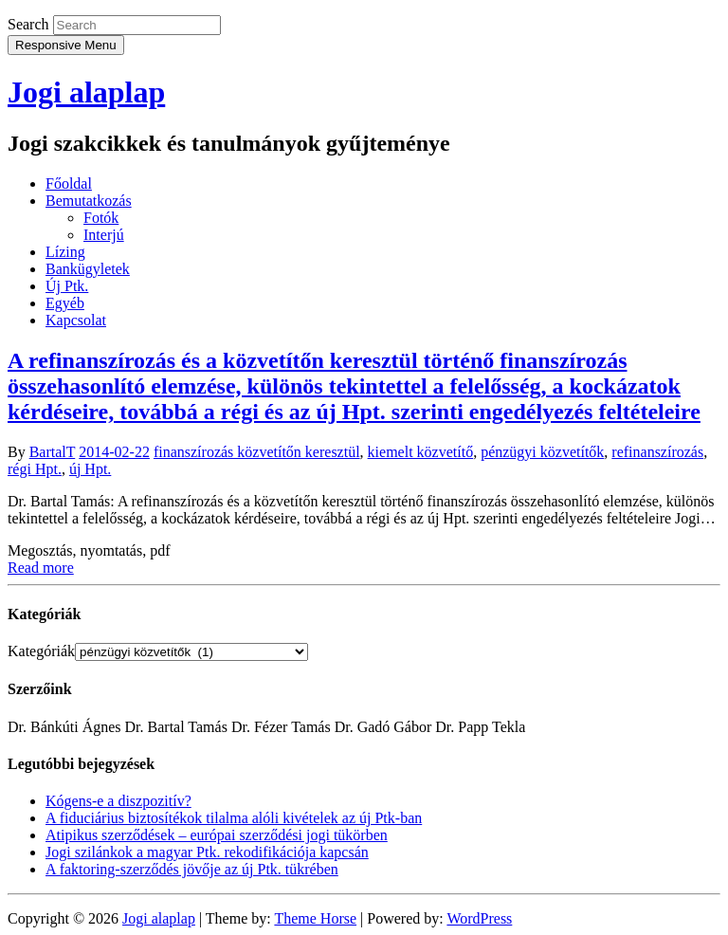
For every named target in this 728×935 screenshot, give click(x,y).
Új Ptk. (67, 286)
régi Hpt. (35, 469)
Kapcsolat (76, 320)
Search (28, 24)
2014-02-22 (114, 452)
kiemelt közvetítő (421, 452)
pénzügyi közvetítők (542, 452)
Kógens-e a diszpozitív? (118, 801)
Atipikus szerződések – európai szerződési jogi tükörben (217, 835)
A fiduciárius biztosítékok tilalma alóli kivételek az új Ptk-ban (234, 818)
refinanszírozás (657, 452)
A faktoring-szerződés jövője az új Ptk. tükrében (192, 869)
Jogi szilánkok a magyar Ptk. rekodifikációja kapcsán (207, 852)
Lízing (65, 252)
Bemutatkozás (89, 200)
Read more (41, 567)
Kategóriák (41, 651)
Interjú (103, 235)
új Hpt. (90, 469)
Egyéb (65, 303)
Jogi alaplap (86, 92)
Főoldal (69, 183)
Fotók (100, 218)
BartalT (52, 452)
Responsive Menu (66, 45)
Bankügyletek (88, 269)
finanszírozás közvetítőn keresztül (257, 452)
